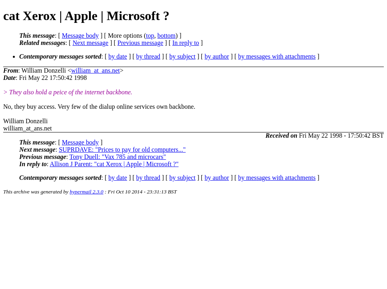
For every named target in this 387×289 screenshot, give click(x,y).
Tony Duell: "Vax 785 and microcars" (117, 156)
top (150, 35)
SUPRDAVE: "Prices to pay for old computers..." (122, 149)
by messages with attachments (277, 56)
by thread (148, 56)
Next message (90, 42)
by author (217, 56)
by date (117, 56)
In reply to (185, 42)
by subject (182, 56)
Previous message (140, 42)
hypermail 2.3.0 (86, 192)
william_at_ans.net (95, 70)
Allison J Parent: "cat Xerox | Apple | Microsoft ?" (114, 164)
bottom (166, 35)
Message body (80, 35)
